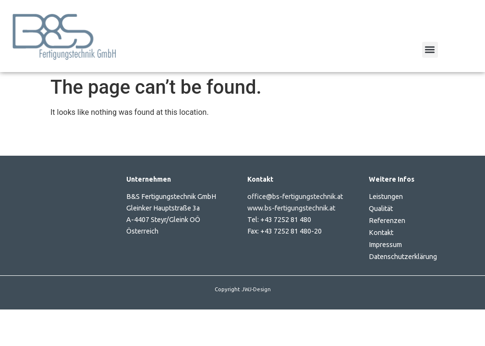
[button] (430, 50)
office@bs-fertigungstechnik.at (295, 196)
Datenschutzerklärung (403, 256)
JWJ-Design (256, 289)
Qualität (381, 208)
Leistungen (386, 196)
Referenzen (387, 220)
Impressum (385, 244)
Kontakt (381, 232)
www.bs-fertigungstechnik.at (291, 208)
